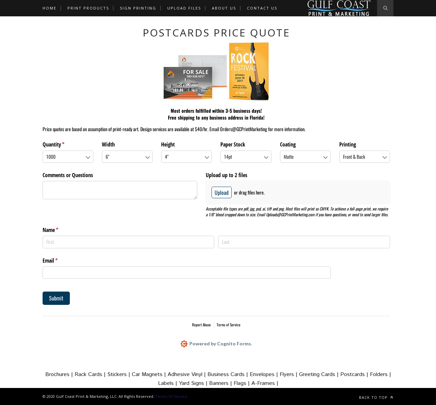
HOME (50, 8)
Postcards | (355, 374)
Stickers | (119, 374)
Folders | (380, 374)
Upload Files (184, 8)
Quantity (62, 144)
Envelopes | (265, 374)
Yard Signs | (194, 383)
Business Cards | (228, 374)
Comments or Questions (68, 175)
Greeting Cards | (319, 374)
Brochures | (60, 374)
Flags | (242, 383)
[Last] (304, 242)
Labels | (168, 383)
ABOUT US (224, 8)
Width (108, 144)
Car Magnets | (150, 374)
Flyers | (289, 374)
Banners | (221, 383)
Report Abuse (201, 324)
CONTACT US (262, 8)
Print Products (88, 8)
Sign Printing (138, 8)
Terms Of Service (171, 396)
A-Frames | (264, 383)
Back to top (376, 397)
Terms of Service (228, 324)
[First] (128, 242)
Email (59, 260)
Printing (347, 144)
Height (168, 144)
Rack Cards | (91, 374)
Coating (288, 144)
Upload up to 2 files (226, 175)
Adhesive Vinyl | (187, 374)
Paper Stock (232, 144)
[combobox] (68, 157)
